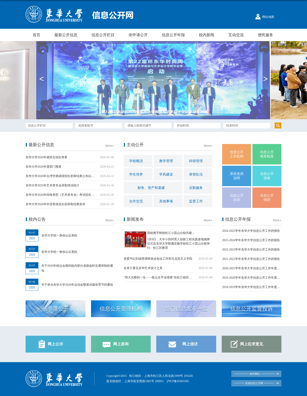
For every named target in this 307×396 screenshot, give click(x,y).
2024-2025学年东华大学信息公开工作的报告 (251, 230)
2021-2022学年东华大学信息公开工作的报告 (251, 259)
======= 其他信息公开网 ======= (254, 383)
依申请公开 (138, 35)
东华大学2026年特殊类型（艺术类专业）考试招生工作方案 (64, 194)
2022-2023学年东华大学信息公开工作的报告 (251, 249)
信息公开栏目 (102, 35)
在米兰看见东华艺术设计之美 (143, 268)
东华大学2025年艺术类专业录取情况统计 (52, 185)
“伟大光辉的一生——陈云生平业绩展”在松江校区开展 (159, 277)
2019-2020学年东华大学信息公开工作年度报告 (252, 277)
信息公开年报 (173, 35)
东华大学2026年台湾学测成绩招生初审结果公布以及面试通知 (66, 176)
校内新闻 (206, 35)
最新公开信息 (65, 35)
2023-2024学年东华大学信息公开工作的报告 (251, 240)
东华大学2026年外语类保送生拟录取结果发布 (55, 204)
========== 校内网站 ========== (255, 373)
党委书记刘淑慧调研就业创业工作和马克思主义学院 (158, 258)
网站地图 (268, 17)
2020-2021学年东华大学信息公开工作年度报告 (252, 268)
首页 (36, 35)
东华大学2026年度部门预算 (43, 166)
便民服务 (265, 35)
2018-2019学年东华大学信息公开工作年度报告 (252, 287)
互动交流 (236, 35)
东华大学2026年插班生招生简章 (46, 157)
